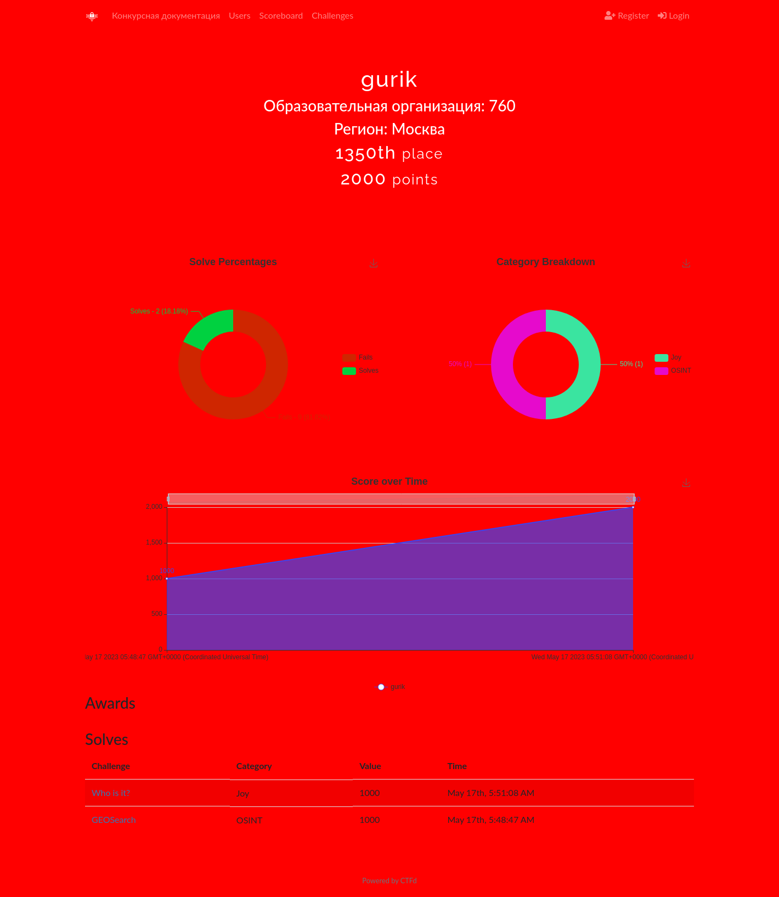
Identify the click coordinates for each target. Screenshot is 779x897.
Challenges (332, 15)
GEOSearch (114, 819)
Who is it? (111, 792)
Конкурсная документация (166, 15)
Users (239, 15)
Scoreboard (281, 15)
